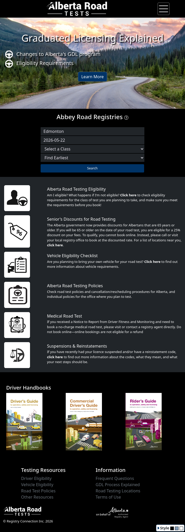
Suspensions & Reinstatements (77, 346)
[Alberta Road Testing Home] (77, 8)
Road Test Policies (38, 491)
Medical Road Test (64, 316)
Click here (128, 195)
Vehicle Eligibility (37, 484)
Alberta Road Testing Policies (75, 286)
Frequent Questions (115, 478)
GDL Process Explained (118, 484)
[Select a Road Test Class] (92, 149)
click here (55, 245)
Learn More (92, 77)
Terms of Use (108, 497)
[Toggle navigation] (163, 9)
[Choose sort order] (92, 158)
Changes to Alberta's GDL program (53, 55)
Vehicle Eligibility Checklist (72, 255)
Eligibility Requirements (39, 64)
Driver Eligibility (36, 478)
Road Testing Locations (118, 491)
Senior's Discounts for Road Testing (81, 219)
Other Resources (37, 497)
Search (92, 168)
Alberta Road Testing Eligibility (76, 189)
